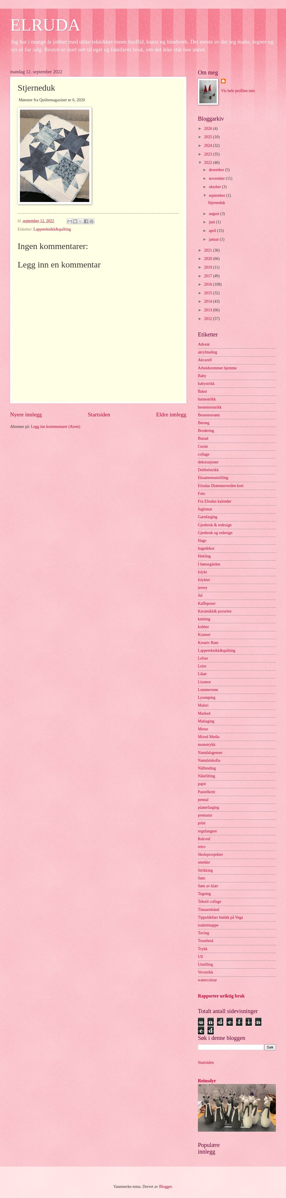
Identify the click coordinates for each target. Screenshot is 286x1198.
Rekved (204, 839)
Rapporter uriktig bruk (221, 995)
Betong (203, 423)
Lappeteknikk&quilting (52, 229)
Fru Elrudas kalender (214, 501)
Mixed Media (209, 737)
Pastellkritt (206, 792)
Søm (201, 878)
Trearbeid (205, 941)
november (217, 178)
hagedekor (206, 548)
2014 (208, 301)
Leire (202, 666)
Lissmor (204, 682)
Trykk (202, 949)
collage (203, 454)
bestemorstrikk (210, 407)
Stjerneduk (216, 203)
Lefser (203, 658)
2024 (208, 145)
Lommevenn (208, 690)
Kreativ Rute (208, 643)
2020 (208, 259)
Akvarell (205, 360)
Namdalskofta (209, 760)
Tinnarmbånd (208, 909)
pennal (203, 800)
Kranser (204, 634)
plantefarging (208, 807)
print (201, 823)
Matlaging (206, 721)
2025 (208, 137)
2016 (208, 284)
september (217, 195)
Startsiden (99, 414)
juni (212, 222)
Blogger (165, 1186)
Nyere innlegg (26, 414)
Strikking (205, 870)
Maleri (203, 705)
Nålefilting (206, 776)
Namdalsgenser (210, 752)
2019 (208, 267)
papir (202, 784)
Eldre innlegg (171, 414)
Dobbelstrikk (208, 470)
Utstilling (205, 964)
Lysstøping (207, 697)
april (213, 231)
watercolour (207, 980)
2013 (208, 310)
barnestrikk (207, 399)
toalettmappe (208, 925)
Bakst (202, 391)
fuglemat (205, 509)
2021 (208, 250)
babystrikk (206, 383)
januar (214, 239)
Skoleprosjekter (210, 854)
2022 (208, 162)
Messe (203, 729)
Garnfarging (207, 517)
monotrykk (207, 744)
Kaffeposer (207, 603)
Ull (200, 956)
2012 (208, 319)
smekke (204, 862)
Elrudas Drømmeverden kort (221, 486)
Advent (204, 344)
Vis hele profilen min (238, 91)
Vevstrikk (205, 972)
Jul (200, 595)
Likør (202, 674)
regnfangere (207, 831)
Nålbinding (207, 768)
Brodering (206, 430)
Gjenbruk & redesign (214, 525)
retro (201, 847)
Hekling (204, 556)
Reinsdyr (207, 1080)
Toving (203, 933)
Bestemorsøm (209, 415)
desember (217, 170)
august (214, 213)
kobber (203, 627)
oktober (215, 187)
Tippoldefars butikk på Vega (220, 917)
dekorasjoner (208, 462)
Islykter (204, 580)
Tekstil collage (209, 901)
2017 (208, 276)
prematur (205, 815)
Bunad (203, 438)
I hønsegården (209, 564)
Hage (202, 540)
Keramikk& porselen (214, 611)
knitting (204, 619)
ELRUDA (45, 24)
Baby (202, 376)
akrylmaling (207, 352)
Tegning (204, 894)
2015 (208, 293)
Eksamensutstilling (213, 478)
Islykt (202, 572)
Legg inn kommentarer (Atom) (55, 426)
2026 (208, 128)
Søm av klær (208, 886)
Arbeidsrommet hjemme (217, 368)
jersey (202, 587)
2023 (208, 154)
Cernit (203, 446)
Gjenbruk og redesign (215, 533)
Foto (201, 493)
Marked (204, 713)
